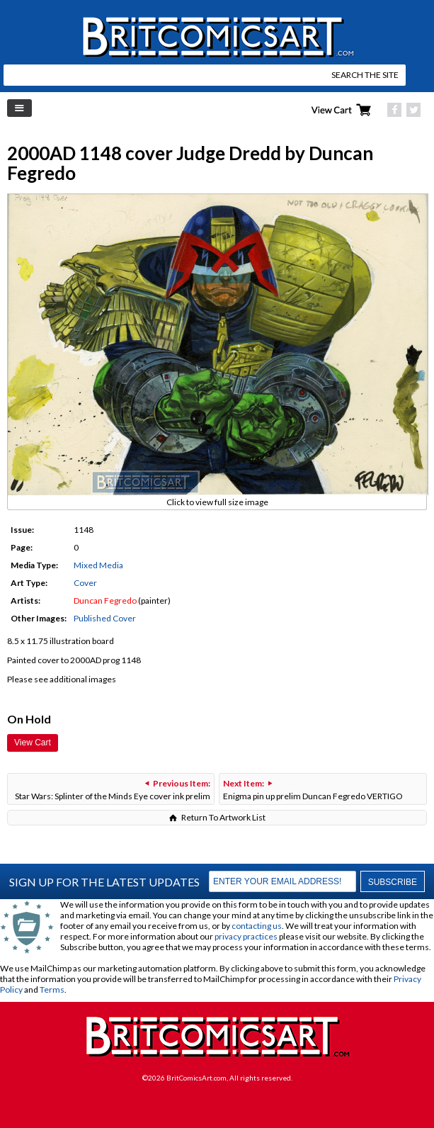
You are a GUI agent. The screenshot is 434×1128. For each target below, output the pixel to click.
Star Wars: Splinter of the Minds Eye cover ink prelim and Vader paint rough (112, 791)
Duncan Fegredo (105, 600)
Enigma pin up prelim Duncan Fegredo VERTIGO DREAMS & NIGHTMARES (313, 791)
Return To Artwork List (223, 817)
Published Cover (105, 618)
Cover (85, 582)
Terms (52, 989)
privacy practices (246, 936)
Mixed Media (98, 565)
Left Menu (19, 108)
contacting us (257, 925)
